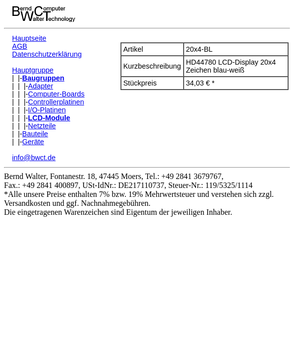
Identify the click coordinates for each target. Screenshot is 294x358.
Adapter (40, 86)
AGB (19, 46)
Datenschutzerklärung (47, 54)
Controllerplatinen (56, 102)
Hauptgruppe (32, 70)
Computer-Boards (56, 94)
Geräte (33, 142)
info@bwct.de (33, 158)
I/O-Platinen (47, 110)
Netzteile (42, 126)
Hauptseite (29, 38)
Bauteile (35, 134)
